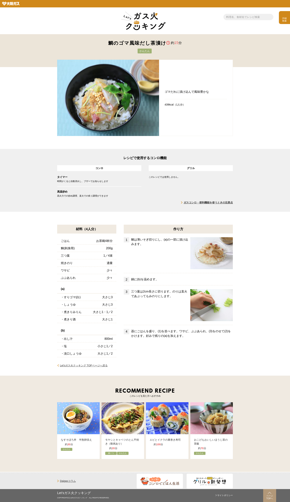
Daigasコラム (68, 480)
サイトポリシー (225, 495)
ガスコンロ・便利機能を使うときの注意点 (208, 202)
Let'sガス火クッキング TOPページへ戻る (84, 365)
